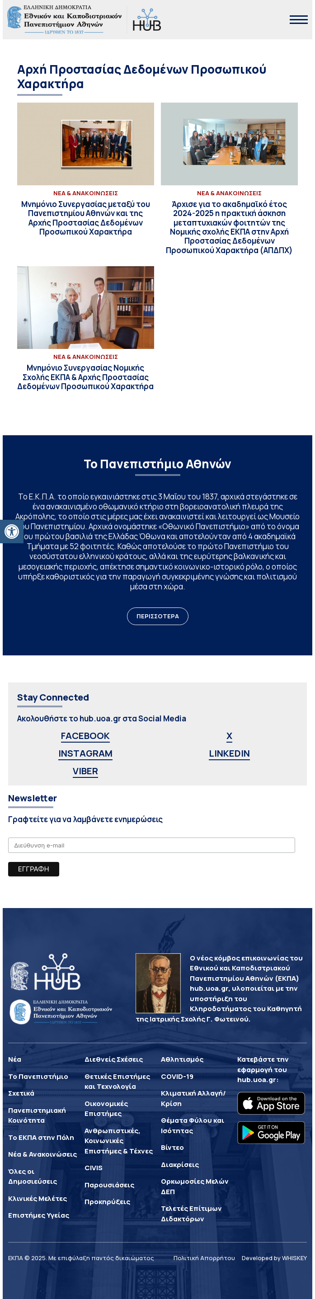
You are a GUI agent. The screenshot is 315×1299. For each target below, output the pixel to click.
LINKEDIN (229, 753)
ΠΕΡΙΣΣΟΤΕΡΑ (157, 616)
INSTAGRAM (85, 753)
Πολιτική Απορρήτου (204, 1258)
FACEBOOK (85, 736)
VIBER (85, 771)
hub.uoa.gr (256, 1079)
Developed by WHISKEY (274, 1258)
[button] (12, 531)
